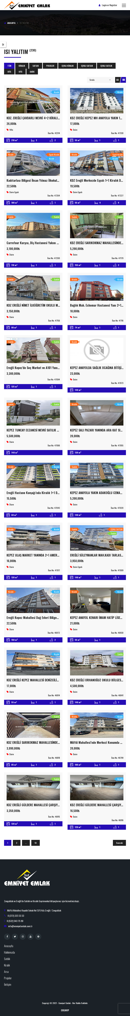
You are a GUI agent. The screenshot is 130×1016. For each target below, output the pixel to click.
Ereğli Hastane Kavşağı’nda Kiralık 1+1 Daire (34, 492)
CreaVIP (65, 1010)
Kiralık (22, 65)
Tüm (9, 65)
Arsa (6, 972)
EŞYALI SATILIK (87, 65)
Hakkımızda (9, 952)
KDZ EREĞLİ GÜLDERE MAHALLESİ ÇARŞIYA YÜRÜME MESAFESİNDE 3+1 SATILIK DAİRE (59, 805)
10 (36, 842)
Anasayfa (11, 22)
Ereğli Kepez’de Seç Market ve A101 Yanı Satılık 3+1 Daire (43, 367)
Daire (32, 71)
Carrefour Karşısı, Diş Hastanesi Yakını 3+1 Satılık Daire (42, 243)
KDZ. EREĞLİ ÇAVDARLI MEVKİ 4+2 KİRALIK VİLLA (37, 118)
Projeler (50, 65)
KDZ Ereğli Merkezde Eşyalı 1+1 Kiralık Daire (98, 180)
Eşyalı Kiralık (68, 65)
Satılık (35, 65)
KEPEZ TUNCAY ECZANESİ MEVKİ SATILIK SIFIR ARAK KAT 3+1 (44, 430)
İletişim (7, 984)
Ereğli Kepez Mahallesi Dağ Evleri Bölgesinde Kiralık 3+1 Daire (46, 617)
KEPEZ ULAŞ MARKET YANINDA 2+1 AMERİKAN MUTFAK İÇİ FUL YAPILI (49, 555)
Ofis (9, 71)
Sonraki (119, 842)
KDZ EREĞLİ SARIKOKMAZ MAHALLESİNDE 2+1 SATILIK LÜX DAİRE (47, 742)
